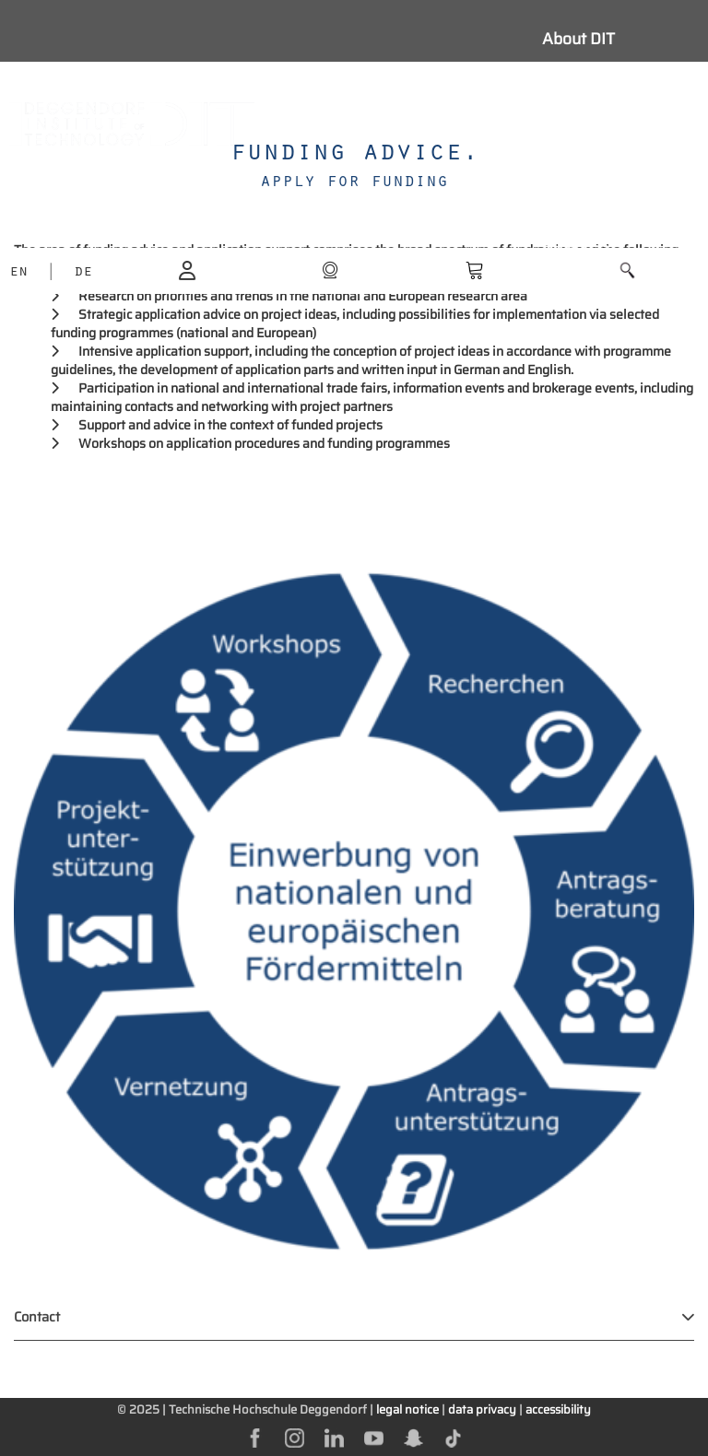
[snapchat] (413, 1437)
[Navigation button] (424, 123)
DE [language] (83, 272)
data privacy (482, 1409)
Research (576, 162)
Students (575, 122)
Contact (37, 1316)
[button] (627, 270)
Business (575, 245)
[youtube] (374, 1437)
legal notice (407, 1409)
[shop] (330, 269)
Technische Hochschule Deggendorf (268, 1409)
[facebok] (255, 1437)
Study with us (592, 80)
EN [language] (18, 272)
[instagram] (294, 1437)
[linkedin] (334, 1437)
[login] (187, 269)
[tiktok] (453, 1437)
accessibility (558, 1409)
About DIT (578, 39)
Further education (606, 204)
